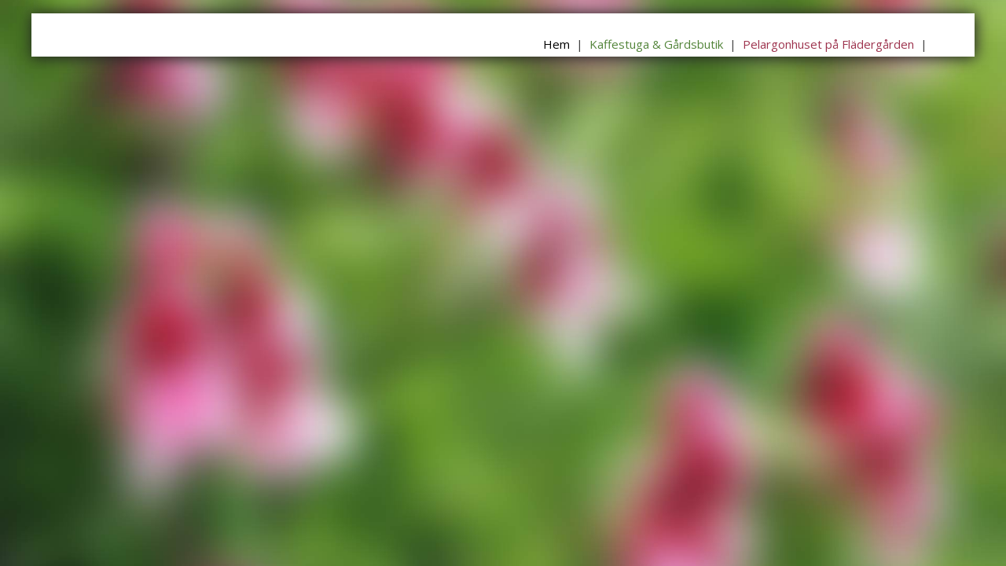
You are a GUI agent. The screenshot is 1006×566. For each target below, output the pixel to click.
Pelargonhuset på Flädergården (828, 44)
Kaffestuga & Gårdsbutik (656, 44)
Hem (556, 44)
